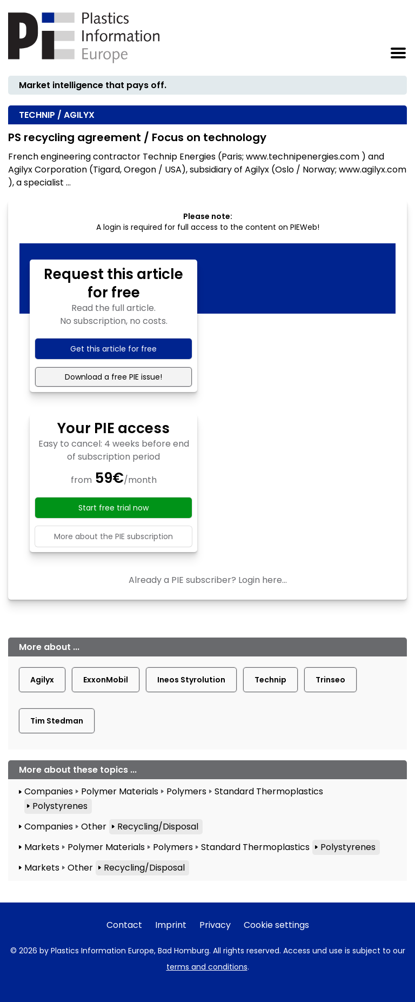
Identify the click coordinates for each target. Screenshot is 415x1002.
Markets (41, 847)
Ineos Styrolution (191, 679)
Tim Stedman (56, 720)
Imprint (170, 925)
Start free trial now (113, 507)
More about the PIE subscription (113, 536)
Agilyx (42, 679)
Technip (270, 679)
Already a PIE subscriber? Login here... (208, 580)
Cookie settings (276, 925)
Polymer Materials (119, 791)
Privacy (215, 925)
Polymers (186, 791)
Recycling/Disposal (157, 826)
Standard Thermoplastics (269, 791)
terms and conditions (206, 966)
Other (93, 826)
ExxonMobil (105, 679)
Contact (124, 925)
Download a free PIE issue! (113, 376)
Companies (48, 791)
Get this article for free (113, 348)
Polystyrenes (60, 806)
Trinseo (330, 679)
